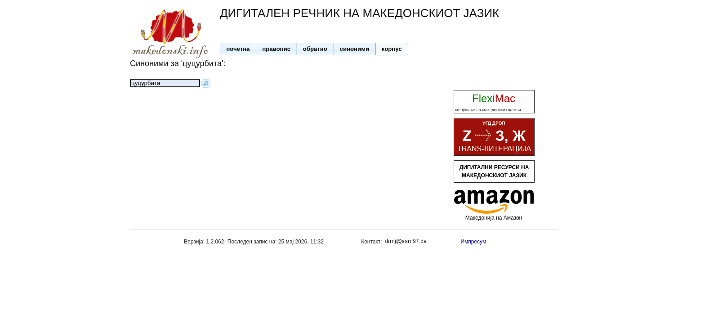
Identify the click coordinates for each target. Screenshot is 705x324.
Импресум (473, 241)
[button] (238, 49)
